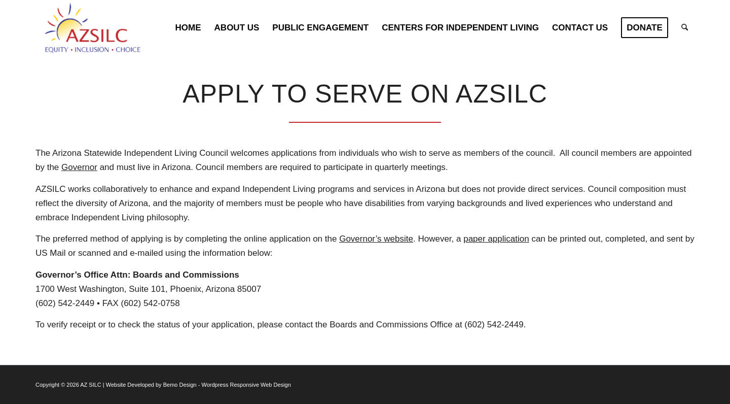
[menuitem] (188, 28)
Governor (79, 167)
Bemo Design (180, 385)
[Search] (685, 28)
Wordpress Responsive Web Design (246, 385)
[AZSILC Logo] (96, 28)
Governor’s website (376, 239)
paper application (496, 239)
